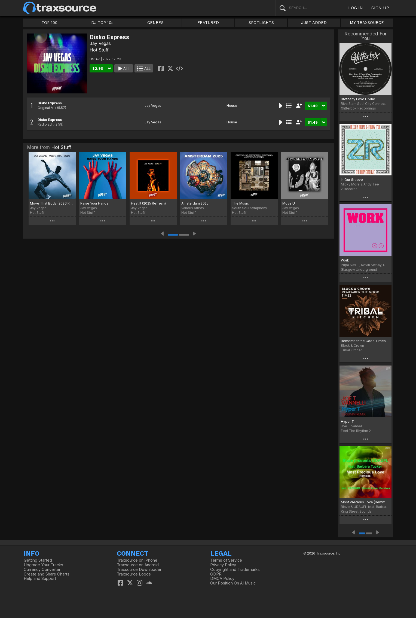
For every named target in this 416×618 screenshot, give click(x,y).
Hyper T (347, 421)
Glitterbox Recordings (358, 108)
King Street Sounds (356, 511)
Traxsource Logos (134, 574)
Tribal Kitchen (352, 350)
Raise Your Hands (94, 203)
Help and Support (40, 578)
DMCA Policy (222, 578)
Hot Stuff (99, 50)
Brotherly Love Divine (358, 99)
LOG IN (355, 7)
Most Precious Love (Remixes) (365, 502)
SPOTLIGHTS (261, 22)
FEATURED (208, 22)
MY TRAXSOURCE (367, 22)
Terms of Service (226, 560)
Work (345, 260)
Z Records (349, 189)
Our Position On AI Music (233, 583)
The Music (240, 203)
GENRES (155, 22)
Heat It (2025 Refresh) (148, 203)
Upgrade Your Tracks (43, 564)
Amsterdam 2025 (195, 203)
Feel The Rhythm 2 (356, 431)
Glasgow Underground (359, 269)
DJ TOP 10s (102, 22)
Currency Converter (42, 569)
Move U (288, 203)
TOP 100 (49, 22)
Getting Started (38, 560)
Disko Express (50, 103)
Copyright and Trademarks (235, 569)
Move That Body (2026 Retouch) (52, 203)
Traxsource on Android (138, 564)
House (232, 105)
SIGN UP (380, 7)
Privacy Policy (223, 564)
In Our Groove (352, 180)
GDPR (216, 574)
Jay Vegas (100, 43)
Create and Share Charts (46, 574)
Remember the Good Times (363, 341)
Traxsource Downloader (139, 569)
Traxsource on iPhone (137, 560)
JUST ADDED (314, 22)
